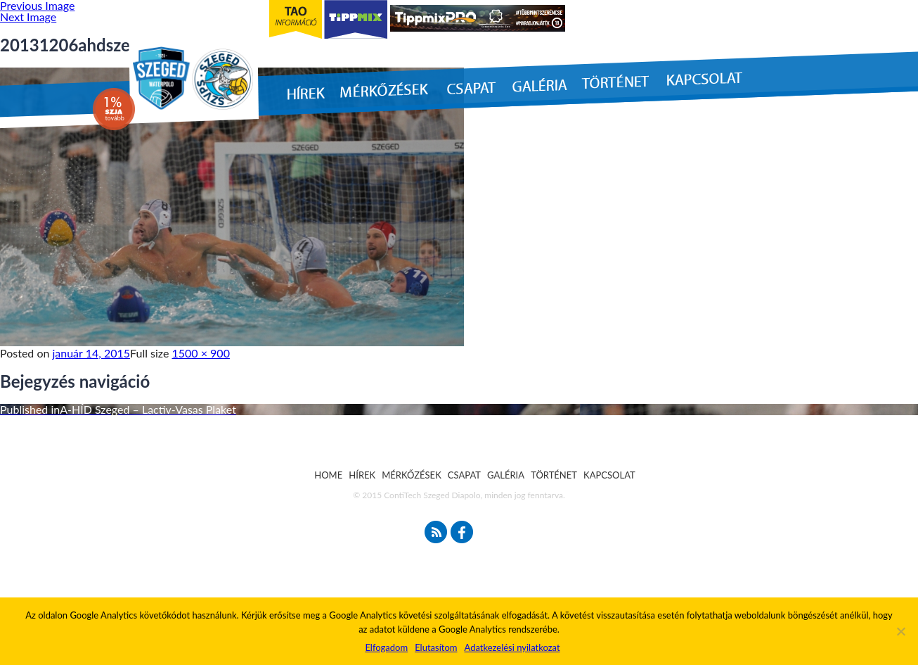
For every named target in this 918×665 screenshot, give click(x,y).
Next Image (28, 16)
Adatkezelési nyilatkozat (512, 647)
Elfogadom (386, 647)
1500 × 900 (201, 353)
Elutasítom (436, 647)
